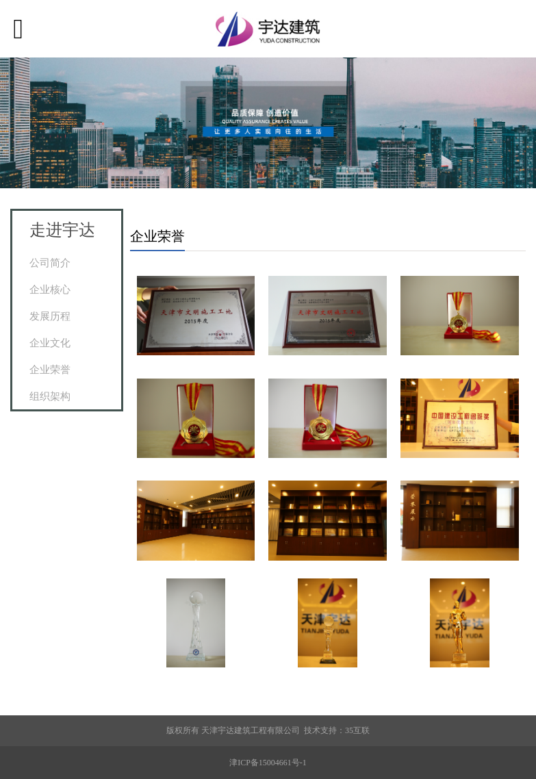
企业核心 (50, 289)
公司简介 (50, 262)
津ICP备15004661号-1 (268, 762)
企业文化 (50, 342)
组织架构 (50, 396)
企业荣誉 (50, 369)
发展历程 (50, 316)
